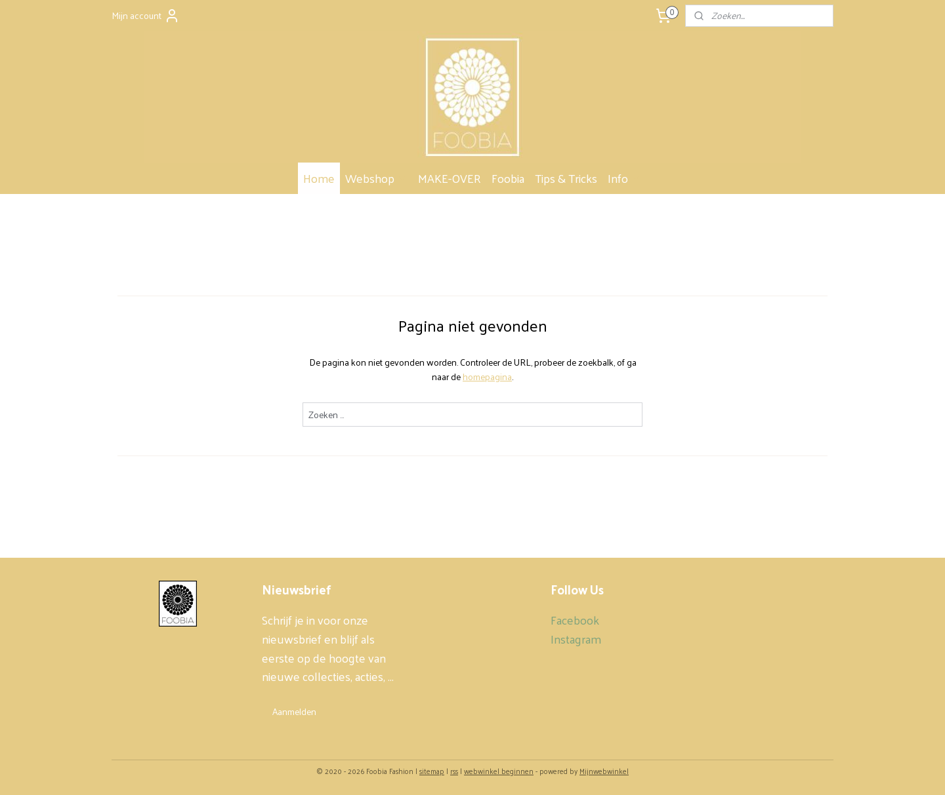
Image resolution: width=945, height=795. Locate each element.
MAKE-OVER (449, 178)
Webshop (376, 178)
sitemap (431, 770)
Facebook (575, 619)
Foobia (508, 178)
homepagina (487, 376)
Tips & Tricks (566, 178)
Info (624, 178)
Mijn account (146, 15)
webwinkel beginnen (499, 770)
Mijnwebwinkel (604, 770)
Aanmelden (294, 711)
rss (454, 770)
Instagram (576, 639)
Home (319, 178)
